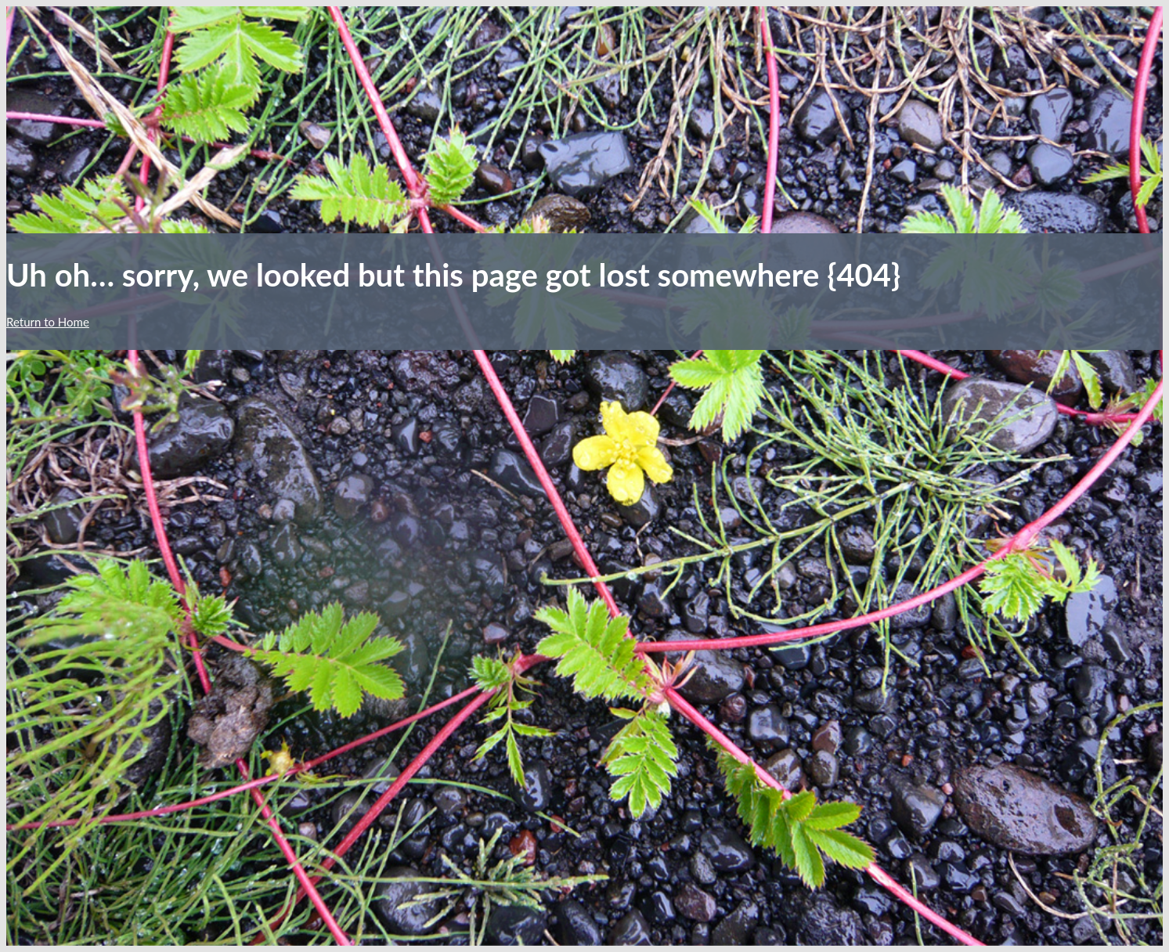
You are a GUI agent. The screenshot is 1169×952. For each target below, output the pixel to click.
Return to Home (47, 322)
